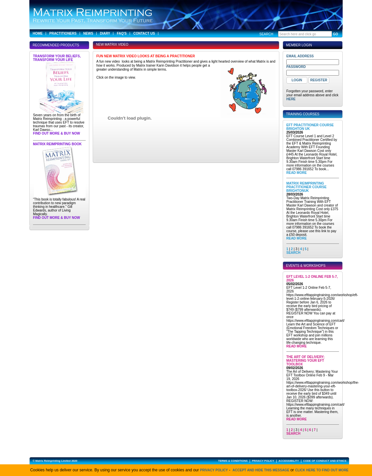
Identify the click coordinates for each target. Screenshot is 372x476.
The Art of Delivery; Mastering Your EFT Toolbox (305, 360)
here (291, 99)
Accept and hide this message (261, 470)
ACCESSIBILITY (289, 460)
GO (335, 34)
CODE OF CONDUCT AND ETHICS (324, 460)
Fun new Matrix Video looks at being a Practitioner (145, 56)
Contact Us (144, 33)
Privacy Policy (214, 470)
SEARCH (293, 252)
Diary (105, 33)
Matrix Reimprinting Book (57, 144)
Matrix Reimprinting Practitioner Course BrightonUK (306, 187)
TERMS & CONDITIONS (232, 460)
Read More (296, 173)
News (88, 33)
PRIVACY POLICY (263, 460)
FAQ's (122, 33)
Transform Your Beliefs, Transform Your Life (57, 58)
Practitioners (63, 33)
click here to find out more (321, 470)
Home (38, 33)
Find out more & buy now (56, 133)
